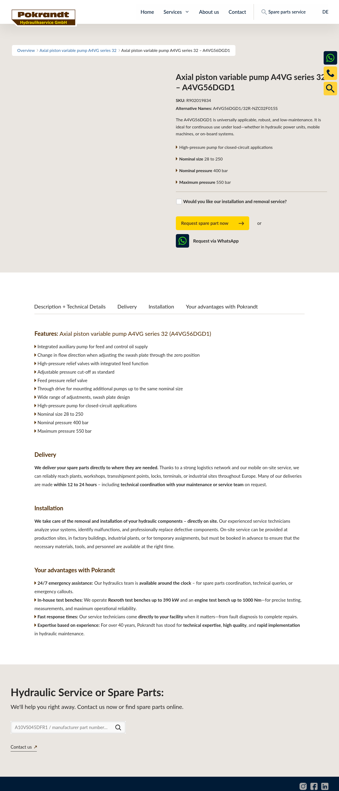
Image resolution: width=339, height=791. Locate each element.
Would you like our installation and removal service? (235, 201)
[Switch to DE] (321, 12)
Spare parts (235, 784)
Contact (237, 12)
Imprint (321, 784)
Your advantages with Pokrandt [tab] (222, 290)
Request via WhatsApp (207, 240)
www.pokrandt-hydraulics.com (40, 784)
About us (209, 12)
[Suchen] (118, 711)
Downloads (263, 784)
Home (147, 12)
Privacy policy (294, 784)
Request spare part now (212, 223)
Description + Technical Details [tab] (70, 290)
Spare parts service (283, 12)
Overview (26, 50)
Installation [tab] (161, 290)
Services (176, 12)
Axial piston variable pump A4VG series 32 (78, 50)
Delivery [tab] (127, 290)
